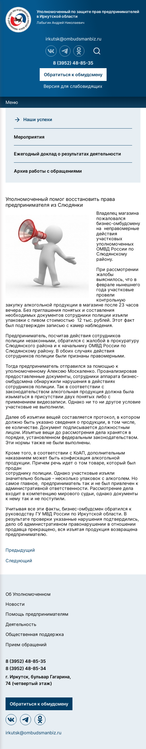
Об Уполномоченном (28, 594)
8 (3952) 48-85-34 (26, 668)
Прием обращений (26, 644)
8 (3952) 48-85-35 (73, 63)
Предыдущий (20, 550)
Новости (15, 604)
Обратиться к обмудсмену (73, 74)
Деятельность (21, 624)
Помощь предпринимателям (37, 614)
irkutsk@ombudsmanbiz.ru (73, 38)
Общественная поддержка (35, 634)
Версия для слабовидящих (73, 86)
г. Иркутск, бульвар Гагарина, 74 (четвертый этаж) (38, 680)
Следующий (19, 560)
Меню (12, 102)
